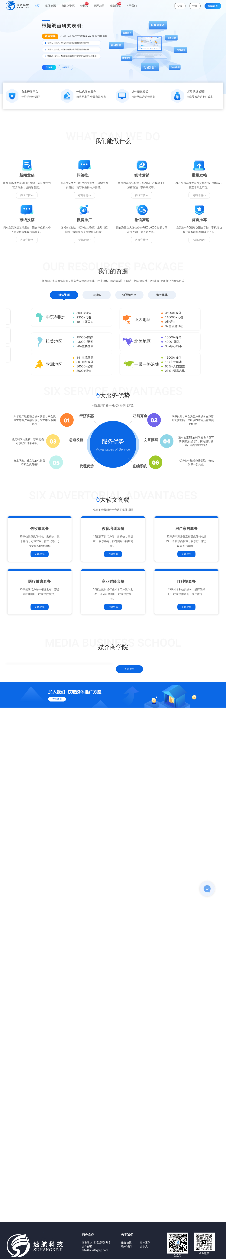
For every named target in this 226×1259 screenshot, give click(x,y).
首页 (37, 5)
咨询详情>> (27, 267)
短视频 (84, 4)
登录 (179, 6)
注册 (195, 6)
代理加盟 (99, 5)
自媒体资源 (68, 5)
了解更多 (39, 684)
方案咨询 (213, 6)
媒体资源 (50, 5)
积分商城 (115, 4)
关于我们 (131, 5)
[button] (17, 66)
